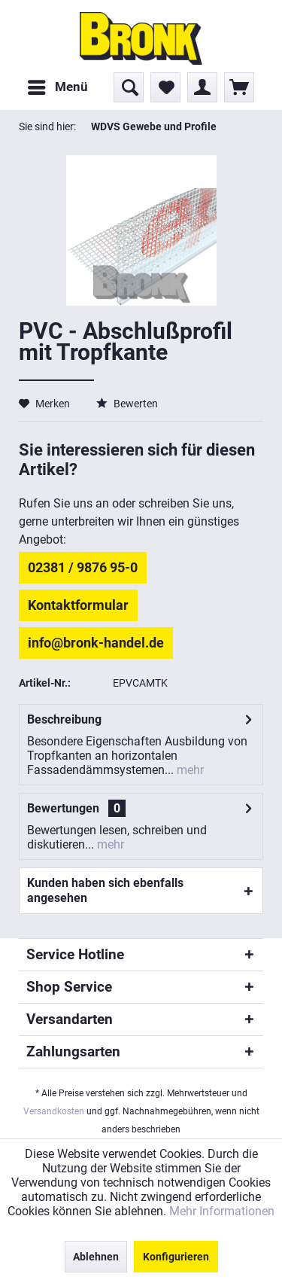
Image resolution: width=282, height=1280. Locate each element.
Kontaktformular (78, 605)
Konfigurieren (176, 1257)
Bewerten (127, 404)
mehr (189, 770)
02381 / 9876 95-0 (83, 567)
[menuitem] (57, 87)
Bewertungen (63, 808)
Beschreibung (64, 719)
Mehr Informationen (221, 1211)
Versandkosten (53, 1111)
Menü (58, 84)
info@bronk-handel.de (96, 643)
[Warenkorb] (239, 87)
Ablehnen (96, 1257)
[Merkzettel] (165, 87)
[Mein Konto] (202, 87)
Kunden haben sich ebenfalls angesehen (105, 890)
